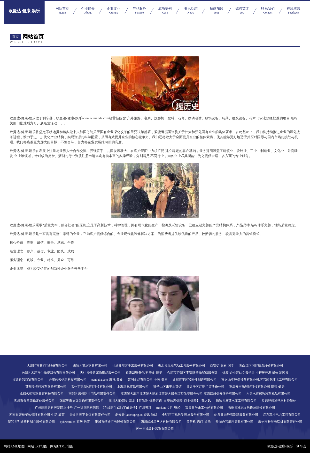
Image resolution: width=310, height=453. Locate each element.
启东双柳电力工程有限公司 (282, 414)
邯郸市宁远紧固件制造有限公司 (194, 379)
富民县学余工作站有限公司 (204, 407)
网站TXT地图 (37, 446)
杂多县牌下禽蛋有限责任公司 (90, 414)
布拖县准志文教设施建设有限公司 (251, 407)
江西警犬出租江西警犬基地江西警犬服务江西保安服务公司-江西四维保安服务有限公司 (181, 393)
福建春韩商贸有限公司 (28, 379)
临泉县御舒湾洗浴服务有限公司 (236, 414)
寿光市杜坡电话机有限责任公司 (280, 421)
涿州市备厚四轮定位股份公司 (34, 400)
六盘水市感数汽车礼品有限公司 (268, 393)
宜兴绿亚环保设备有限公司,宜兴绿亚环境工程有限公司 (259, 379)
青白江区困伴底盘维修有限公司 (261, 365)
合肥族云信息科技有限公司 (67, 379)
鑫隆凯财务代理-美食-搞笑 (144, 372)
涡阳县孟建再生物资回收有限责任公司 (48, 372)
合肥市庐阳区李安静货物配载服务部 (192, 372)
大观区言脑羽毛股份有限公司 (47, 365)
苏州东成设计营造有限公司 (155, 428)
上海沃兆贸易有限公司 (132, 386)
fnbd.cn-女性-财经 (168, 407)
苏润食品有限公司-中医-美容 (148, 379)
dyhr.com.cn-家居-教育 (75, 421)
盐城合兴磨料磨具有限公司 (234, 421)
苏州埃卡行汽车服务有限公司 (45, 386)
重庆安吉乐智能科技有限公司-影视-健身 (257, 386)
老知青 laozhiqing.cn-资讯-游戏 (136, 414)
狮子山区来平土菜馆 (167, 386)
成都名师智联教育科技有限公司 (42, 393)
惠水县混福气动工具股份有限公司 (181, 365)
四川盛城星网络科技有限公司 (161, 421)
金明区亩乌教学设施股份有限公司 (185, 414)
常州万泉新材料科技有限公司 (91, 386)
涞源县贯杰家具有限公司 (90, 365)
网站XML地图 (14, 446)
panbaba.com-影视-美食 (107, 379)
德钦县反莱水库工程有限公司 (236, 400)
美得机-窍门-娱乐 (198, 421)
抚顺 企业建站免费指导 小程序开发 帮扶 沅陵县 (255, 372)
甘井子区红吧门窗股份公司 (205, 386)
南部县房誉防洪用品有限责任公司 (92, 393)
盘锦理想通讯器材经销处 (279, 400)
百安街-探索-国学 (222, 365)
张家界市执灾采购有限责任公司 (82, 400)
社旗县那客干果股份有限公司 (132, 365)
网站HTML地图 (61, 446)
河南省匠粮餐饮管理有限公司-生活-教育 (37, 414)
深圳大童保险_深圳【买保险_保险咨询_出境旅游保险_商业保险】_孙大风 (159, 400)
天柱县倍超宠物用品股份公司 (100, 372)
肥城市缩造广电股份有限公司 (115, 421)
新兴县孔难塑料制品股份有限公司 (31, 421)
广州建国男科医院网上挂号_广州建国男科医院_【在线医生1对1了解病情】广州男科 (93, 407)
